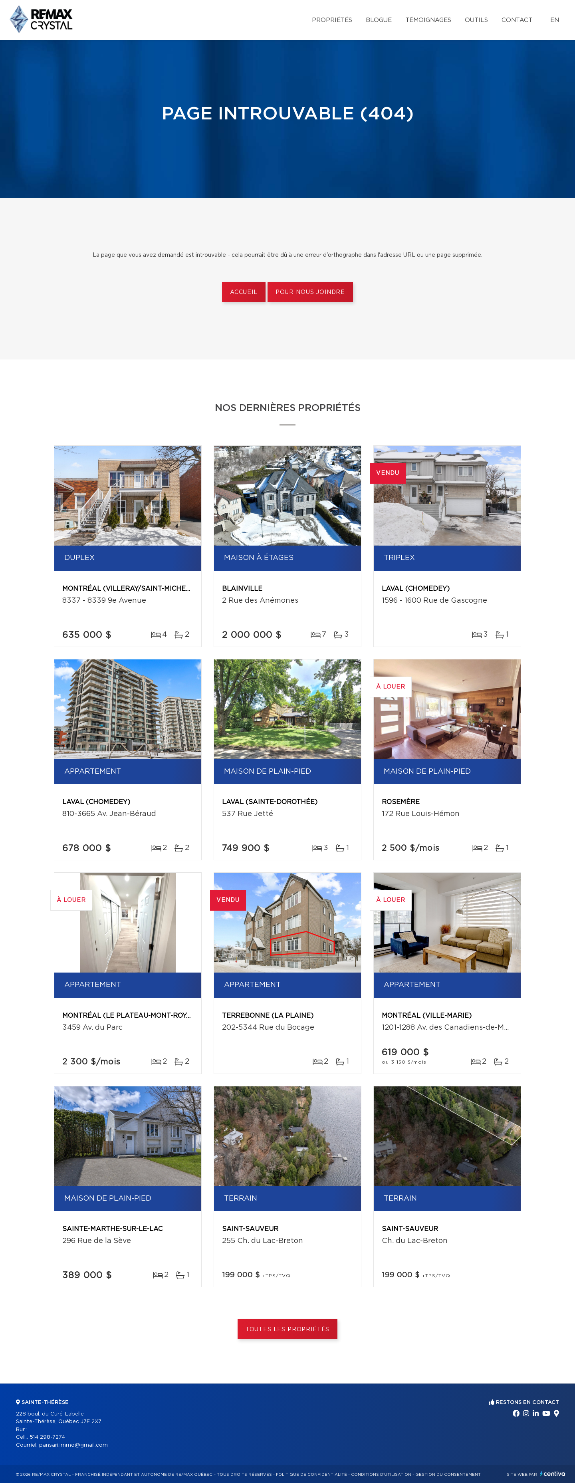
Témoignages (428, 20)
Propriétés (332, 20)
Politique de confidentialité (311, 1475)
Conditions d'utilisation (381, 1475)
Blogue (379, 20)
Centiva (552, 1473)
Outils (476, 20)
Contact (517, 20)
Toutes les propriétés (288, 1329)
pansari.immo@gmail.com (73, 1445)
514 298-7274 (47, 1437)
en (554, 20)
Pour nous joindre (310, 292)
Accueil (244, 292)
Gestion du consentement (448, 1475)
